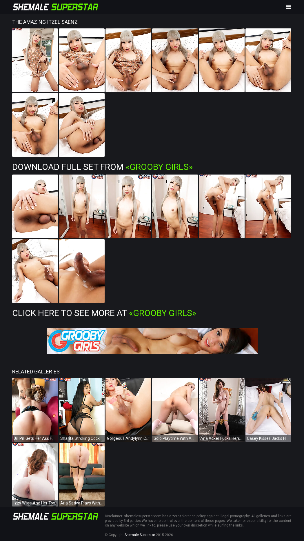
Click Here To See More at (104, 313)
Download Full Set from (102, 167)
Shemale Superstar (140, 535)
